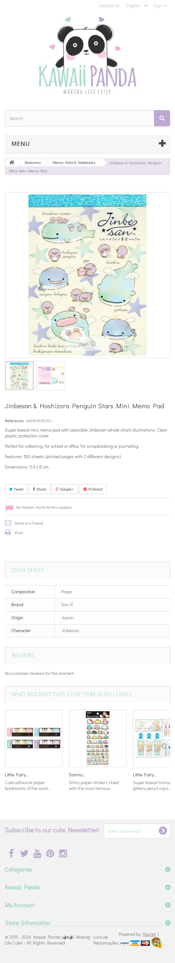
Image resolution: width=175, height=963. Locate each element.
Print (19, 532)
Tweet (16, 489)
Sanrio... (77, 774)
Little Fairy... (17, 774)
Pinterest (93, 489)
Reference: (15, 420)
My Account (19, 905)
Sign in (160, 5)
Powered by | (139, 934)
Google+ (65, 489)
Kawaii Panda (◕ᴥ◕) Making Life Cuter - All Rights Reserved (47, 940)
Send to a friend (29, 523)
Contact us (109, 5)
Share (39, 489)
